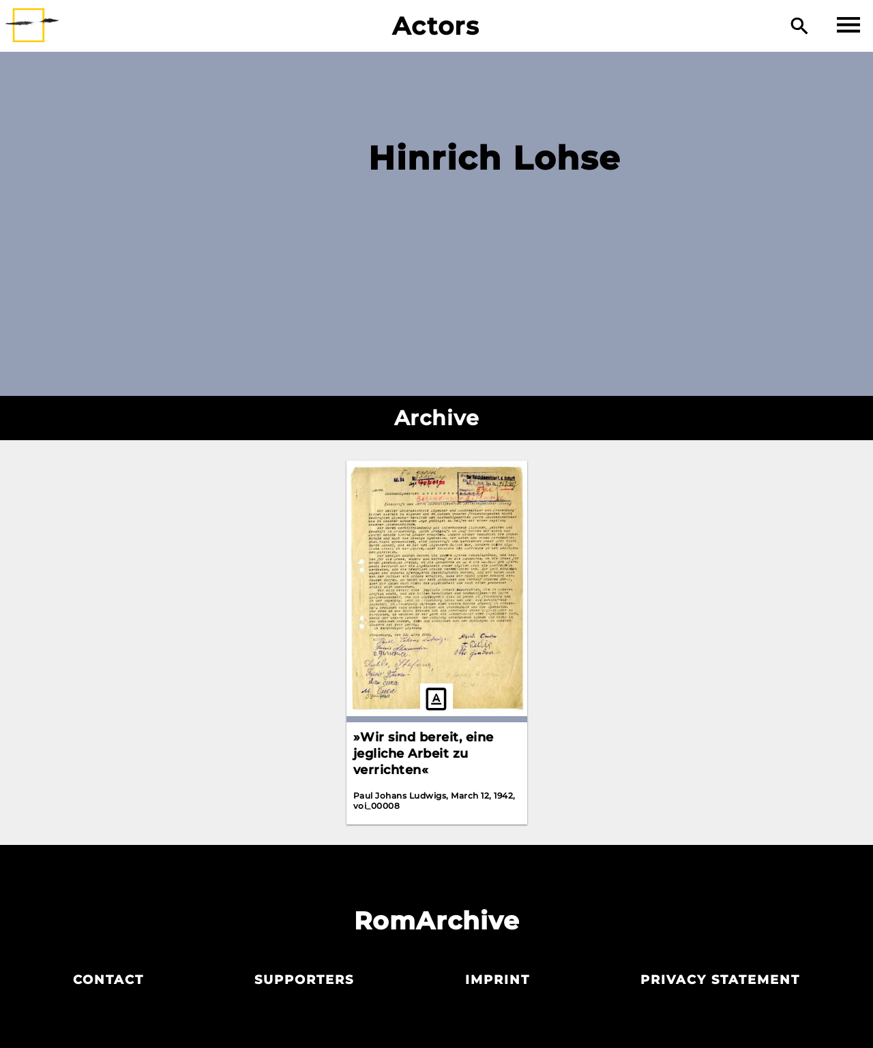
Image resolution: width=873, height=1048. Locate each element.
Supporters (304, 979)
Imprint (497, 979)
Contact (108, 979)
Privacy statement (720, 979)
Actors (436, 26)
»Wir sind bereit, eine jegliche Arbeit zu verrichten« (423, 753)
